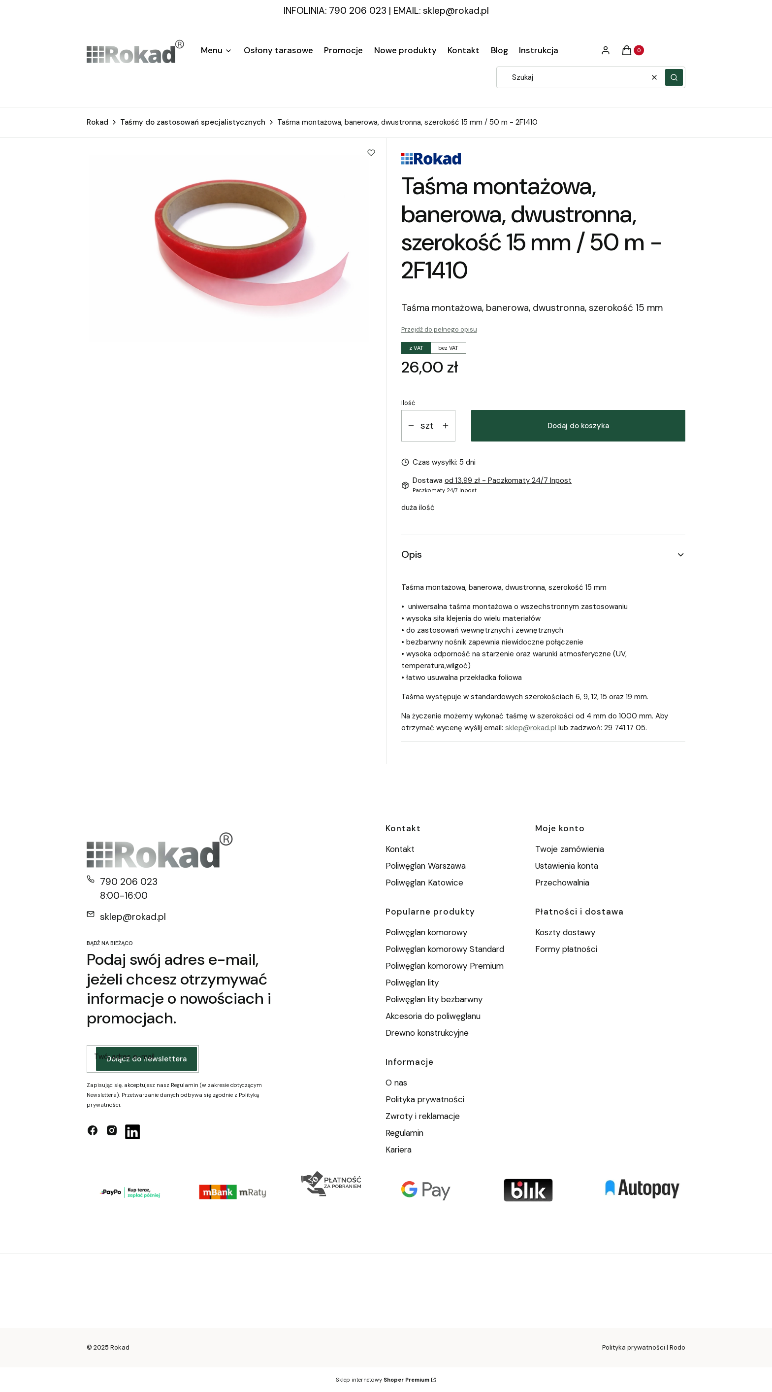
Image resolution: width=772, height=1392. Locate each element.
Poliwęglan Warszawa (426, 865)
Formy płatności (566, 949)
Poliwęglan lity (412, 982)
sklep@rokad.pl (456, 10)
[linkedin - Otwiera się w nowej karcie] (132, 1131)
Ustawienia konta (566, 865)
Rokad (97, 122)
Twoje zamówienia (569, 849)
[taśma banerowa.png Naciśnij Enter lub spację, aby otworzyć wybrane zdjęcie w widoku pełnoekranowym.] (229, 248)
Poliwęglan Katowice (424, 882)
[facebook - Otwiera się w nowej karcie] (92, 1131)
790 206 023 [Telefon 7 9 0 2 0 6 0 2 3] (129, 882)
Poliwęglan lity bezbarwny (434, 999)
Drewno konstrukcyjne (427, 1032)
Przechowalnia (562, 882)
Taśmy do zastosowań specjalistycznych (192, 122)
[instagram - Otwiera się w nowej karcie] (112, 1131)
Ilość (408, 403)
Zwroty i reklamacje (423, 1116)
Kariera (399, 1149)
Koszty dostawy (565, 932)
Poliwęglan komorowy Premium (445, 965)
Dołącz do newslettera (146, 1059)
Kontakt (400, 849)
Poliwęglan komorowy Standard (445, 949)
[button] (674, 77)
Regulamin (404, 1132)
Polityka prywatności (425, 1099)
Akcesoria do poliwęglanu (433, 1016)
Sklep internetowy (382, 1379)
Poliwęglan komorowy (426, 932)
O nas (396, 1082)
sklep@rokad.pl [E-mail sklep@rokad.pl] (133, 917)
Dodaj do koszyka (578, 426)
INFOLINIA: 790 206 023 (335, 10)
